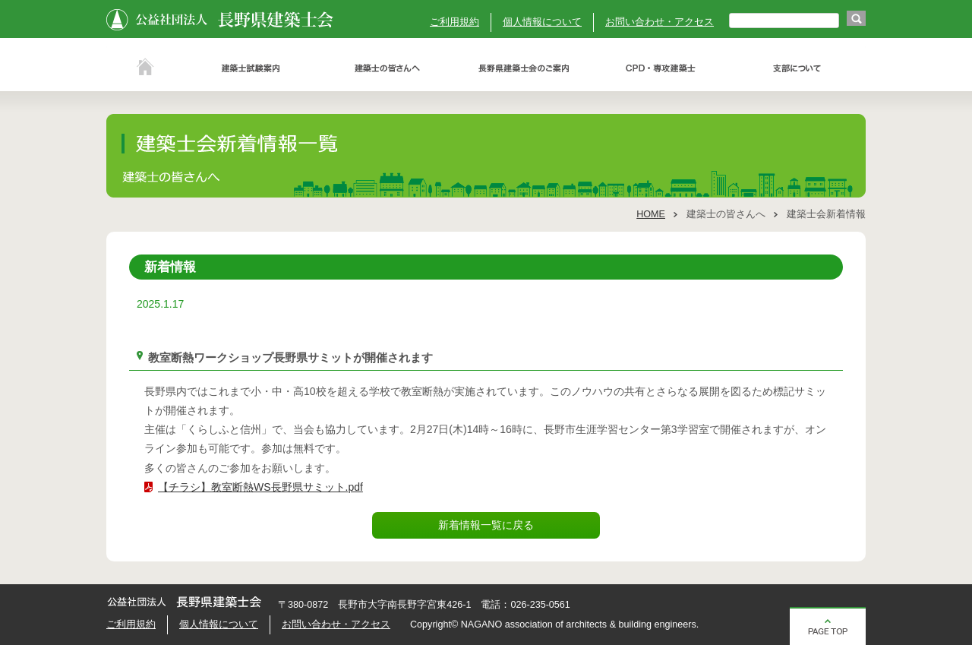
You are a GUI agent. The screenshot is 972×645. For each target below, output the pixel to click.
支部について (797, 68)
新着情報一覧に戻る (486, 525)
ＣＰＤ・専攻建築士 (660, 68)
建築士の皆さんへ (387, 68)
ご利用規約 (454, 22)
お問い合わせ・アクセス (659, 22)
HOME (650, 214)
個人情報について (542, 22)
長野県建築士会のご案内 (524, 68)
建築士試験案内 (250, 68)
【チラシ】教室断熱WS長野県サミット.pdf (260, 487)
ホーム (144, 68)
